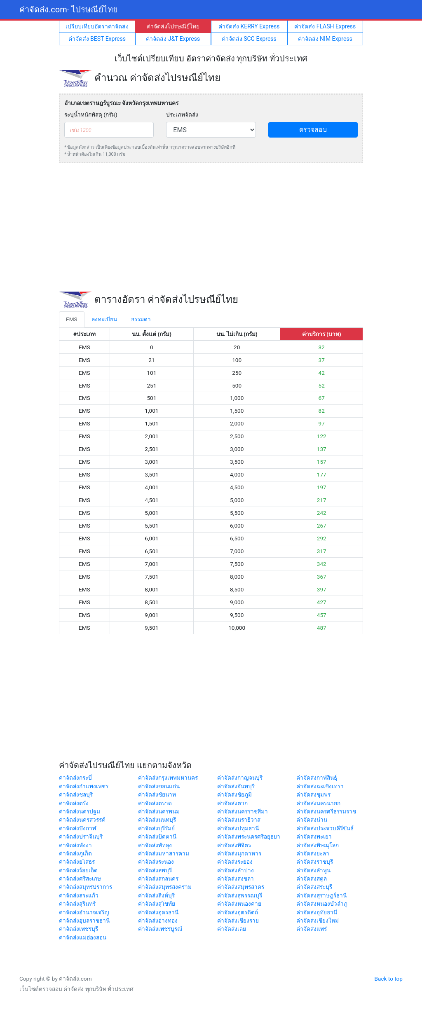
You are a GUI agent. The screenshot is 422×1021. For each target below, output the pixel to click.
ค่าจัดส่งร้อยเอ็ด (78, 870)
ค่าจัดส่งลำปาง (235, 870)
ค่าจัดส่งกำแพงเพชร (83, 786)
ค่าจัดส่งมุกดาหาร (239, 853)
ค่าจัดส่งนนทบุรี (157, 819)
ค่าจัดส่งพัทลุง (155, 845)
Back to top (389, 978)
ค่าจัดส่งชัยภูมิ (234, 794)
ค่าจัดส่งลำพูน (313, 870)
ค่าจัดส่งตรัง (74, 803)
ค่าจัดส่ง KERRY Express (248, 26)
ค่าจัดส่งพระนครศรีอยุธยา (248, 836)
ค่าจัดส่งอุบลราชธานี (84, 920)
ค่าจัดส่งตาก (232, 803)
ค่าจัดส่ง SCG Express (249, 38)
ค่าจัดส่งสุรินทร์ (77, 903)
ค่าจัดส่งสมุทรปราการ (85, 886)
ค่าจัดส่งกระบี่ (75, 777)
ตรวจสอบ (313, 129)
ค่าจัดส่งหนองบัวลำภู (321, 903)
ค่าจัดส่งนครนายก (318, 803)
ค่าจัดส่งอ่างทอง (158, 920)
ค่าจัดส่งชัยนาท (157, 794)
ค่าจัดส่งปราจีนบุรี (81, 836)
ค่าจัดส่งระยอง (235, 861)
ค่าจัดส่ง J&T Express (173, 38)
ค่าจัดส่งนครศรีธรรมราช (326, 811)
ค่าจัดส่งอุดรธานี (158, 912)
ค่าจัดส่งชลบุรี (76, 794)
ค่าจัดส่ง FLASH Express (325, 26)
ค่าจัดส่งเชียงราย (238, 920)
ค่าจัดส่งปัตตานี (157, 836)
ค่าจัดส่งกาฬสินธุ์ (316, 777)
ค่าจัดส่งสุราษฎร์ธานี (321, 895)
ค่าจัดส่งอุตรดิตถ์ (237, 912)
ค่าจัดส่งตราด (155, 803)
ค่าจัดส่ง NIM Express (325, 38)
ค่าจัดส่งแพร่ (311, 928)
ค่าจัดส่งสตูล (311, 878)
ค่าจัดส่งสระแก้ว (78, 895)
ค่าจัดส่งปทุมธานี (238, 828)
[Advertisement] (211, 227)
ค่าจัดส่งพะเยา (314, 836)
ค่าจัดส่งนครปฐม (79, 811)
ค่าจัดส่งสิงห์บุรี (156, 895)
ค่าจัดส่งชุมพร (313, 794)
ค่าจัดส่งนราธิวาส (238, 819)
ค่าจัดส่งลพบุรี (155, 870)
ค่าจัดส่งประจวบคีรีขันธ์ (325, 828)
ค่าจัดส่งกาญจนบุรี (240, 777)
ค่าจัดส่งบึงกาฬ (77, 828)
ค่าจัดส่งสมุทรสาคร (240, 886)
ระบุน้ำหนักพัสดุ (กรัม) (90, 114)
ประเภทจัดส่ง (182, 114)
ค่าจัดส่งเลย (231, 928)
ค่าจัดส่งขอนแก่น (159, 786)
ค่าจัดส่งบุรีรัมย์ (156, 828)
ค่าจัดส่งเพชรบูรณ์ (160, 928)
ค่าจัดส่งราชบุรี (314, 861)
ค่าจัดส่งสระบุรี (314, 886)
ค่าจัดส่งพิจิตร (234, 845)
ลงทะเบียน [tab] (104, 319)
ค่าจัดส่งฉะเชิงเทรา (320, 786)
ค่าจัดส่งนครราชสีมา (242, 811)
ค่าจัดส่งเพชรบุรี (78, 928)
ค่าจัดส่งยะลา (312, 853)
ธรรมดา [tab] (141, 319)
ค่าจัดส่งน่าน (311, 819)
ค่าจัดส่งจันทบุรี (236, 786)
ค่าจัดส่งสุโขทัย (156, 903)
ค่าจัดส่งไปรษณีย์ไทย (173, 26)
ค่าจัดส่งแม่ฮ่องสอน (82, 937)
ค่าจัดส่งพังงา (75, 845)
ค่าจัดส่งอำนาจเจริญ (84, 912)
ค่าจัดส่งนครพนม (159, 811)
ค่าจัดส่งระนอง (156, 861)
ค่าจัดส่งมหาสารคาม (163, 853)
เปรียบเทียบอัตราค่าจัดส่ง (97, 26)
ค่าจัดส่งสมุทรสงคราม (165, 886)
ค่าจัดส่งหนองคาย (239, 903)
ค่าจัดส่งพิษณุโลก (317, 845)
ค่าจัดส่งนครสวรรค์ (82, 819)
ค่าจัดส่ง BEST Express (97, 38)
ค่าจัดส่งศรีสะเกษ (80, 878)
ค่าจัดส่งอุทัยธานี (316, 912)
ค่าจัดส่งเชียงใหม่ (317, 920)
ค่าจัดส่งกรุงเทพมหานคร (168, 777)
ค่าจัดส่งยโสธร (77, 861)
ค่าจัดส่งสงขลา (235, 878)
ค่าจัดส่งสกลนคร (158, 878)
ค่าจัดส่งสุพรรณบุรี (239, 895)
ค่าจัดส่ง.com (68, 9)
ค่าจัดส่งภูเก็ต (75, 853)
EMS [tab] (71, 319)
